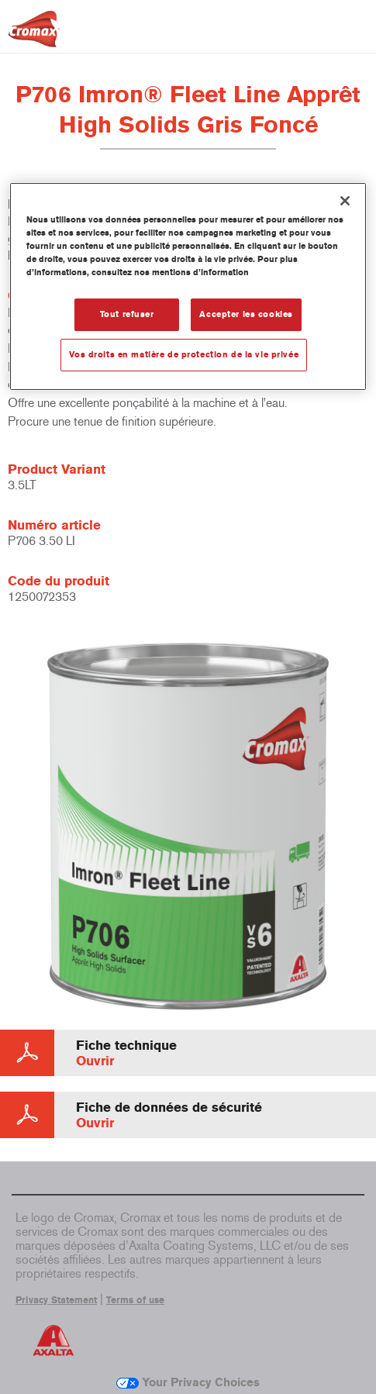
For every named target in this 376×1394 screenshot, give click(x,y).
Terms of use (135, 1300)
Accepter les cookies (245, 314)
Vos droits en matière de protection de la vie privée (184, 354)
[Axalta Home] (34, 35)
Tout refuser (127, 314)
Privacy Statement (56, 1300)
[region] (188, 286)
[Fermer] (345, 201)
